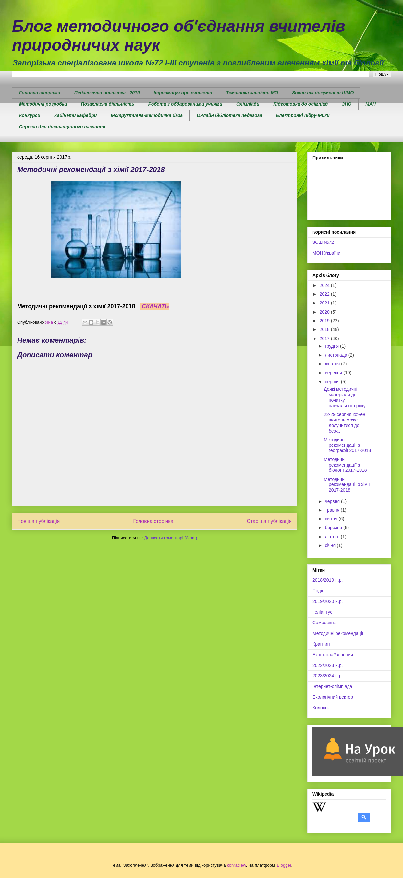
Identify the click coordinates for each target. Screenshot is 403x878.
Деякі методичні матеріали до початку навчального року (345, 397)
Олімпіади (247, 104)
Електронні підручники (303, 115)
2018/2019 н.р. (327, 580)
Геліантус (322, 612)
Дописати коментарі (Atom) (170, 537)
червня (333, 501)
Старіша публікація (269, 521)
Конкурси (29, 115)
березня (334, 527)
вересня (334, 372)
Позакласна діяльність (107, 104)
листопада (336, 355)
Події (317, 590)
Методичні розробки (43, 104)
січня (331, 545)
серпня (333, 381)
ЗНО (346, 104)
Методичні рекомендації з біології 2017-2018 (345, 465)
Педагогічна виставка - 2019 (107, 92)
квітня (331, 518)
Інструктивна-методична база (147, 115)
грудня (332, 346)
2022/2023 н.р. (327, 665)
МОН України (326, 252)
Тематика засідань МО (252, 92)
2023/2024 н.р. (327, 675)
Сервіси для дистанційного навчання (62, 126)
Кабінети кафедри (75, 115)
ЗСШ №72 (323, 242)
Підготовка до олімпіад (300, 104)
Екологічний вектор (332, 697)
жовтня (333, 363)
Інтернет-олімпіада (332, 686)
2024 (325, 285)
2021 (325, 302)
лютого (333, 536)
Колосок (321, 707)
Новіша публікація (38, 521)
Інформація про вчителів (183, 92)
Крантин (321, 644)
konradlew (236, 865)
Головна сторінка (39, 92)
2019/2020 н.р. (327, 601)
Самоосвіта (324, 622)
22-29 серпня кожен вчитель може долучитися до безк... (344, 422)
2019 (325, 320)
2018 (325, 329)
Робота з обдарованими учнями (185, 104)
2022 (325, 294)
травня (333, 510)
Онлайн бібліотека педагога (229, 115)
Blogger (284, 865)
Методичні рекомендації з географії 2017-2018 (347, 445)
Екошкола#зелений (332, 654)
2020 (325, 311)
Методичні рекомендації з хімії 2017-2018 (347, 485)
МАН (370, 104)
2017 (325, 338)
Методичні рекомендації (337, 633)
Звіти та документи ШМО (323, 92)
